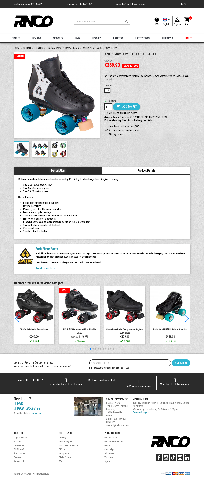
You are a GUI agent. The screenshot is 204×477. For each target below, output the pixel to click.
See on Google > (141, 412)
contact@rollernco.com (117, 425)
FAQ (157, 24)
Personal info (110, 437)
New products (65, 453)
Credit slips (109, 449)
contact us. (36, 413)
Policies (17, 441)
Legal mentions (20, 437)
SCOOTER (58, 38)
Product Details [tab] (146, 170)
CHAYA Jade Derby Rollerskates (34, 329)
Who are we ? (20, 445)
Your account (112, 433)
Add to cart (126, 107)
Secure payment (66, 441)
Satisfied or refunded (68, 445)
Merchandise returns (113, 441)
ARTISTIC (118, 38)
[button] (151, 120)
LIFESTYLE (167, 38)
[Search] (102, 21)
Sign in (107, 461)
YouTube (166, 457)
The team (18, 457)
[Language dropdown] (167, 21)
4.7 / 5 (185, 4)
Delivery (62, 437)
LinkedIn (187, 457)
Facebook (159, 457)
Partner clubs (20, 461)
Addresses (109, 453)
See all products (46, 268)
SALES (188, 38)
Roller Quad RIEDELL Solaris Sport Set (170, 329)
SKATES (16, 38)
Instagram (180, 457)
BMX (77, 38)
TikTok (173, 457)
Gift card (63, 449)
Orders (107, 445)
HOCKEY (96, 38)
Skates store (19, 453)
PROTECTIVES (142, 38)
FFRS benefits (20, 449)
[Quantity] (108, 106)
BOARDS (36, 38)
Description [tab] (58, 170)
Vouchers (108, 457)
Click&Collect (65, 457)
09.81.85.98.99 (27, 408)
